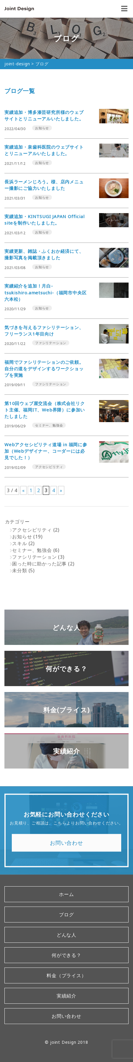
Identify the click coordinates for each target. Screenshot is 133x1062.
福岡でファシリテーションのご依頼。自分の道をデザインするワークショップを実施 (44, 368)
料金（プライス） (66, 975)
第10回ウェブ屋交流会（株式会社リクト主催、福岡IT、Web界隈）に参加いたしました (44, 409)
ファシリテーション (34, 557)
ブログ (66, 914)
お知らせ (22, 536)
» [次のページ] (61, 490)
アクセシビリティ (32, 530)
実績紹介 (66, 996)
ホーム (66, 894)
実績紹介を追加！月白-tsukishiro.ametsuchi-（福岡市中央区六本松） (45, 292)
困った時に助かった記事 (39, 563)
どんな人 (66, 935)
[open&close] (124, 9)
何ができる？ (66, 955)
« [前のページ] (23, 490)
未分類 (19, 570)
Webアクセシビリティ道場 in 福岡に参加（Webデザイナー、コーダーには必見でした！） (45, 451)
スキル (19, 543)
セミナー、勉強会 (32, 550)
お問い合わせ (66, 845)
